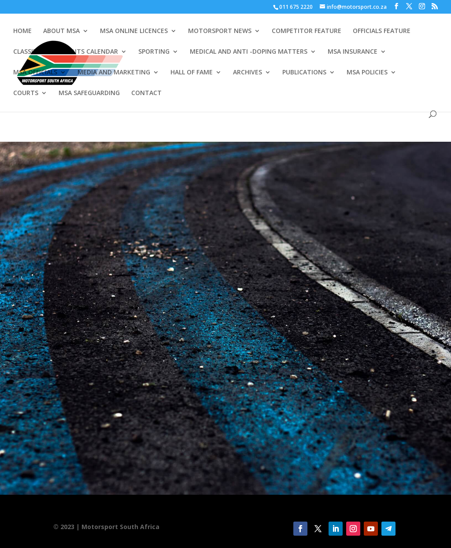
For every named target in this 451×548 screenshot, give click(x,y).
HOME (22, 31)
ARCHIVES (247, 72)
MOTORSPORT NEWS (219, 31)
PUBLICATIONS (304, 72)
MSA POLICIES (367, 72)
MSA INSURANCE (352, 51)
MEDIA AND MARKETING (114, 72)
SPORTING (154, 51)
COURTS (25, 93)
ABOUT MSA (61, 31)
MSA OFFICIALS (35, 72)
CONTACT (146, 93)
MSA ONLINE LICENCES (134, 31)
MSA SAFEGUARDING (89, 93)
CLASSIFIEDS (31, 51)
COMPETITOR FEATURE (306, 31)
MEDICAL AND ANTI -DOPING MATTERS (248, 51)
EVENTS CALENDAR (89, 51)
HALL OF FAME (191, 72)
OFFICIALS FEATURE (381, 31)
